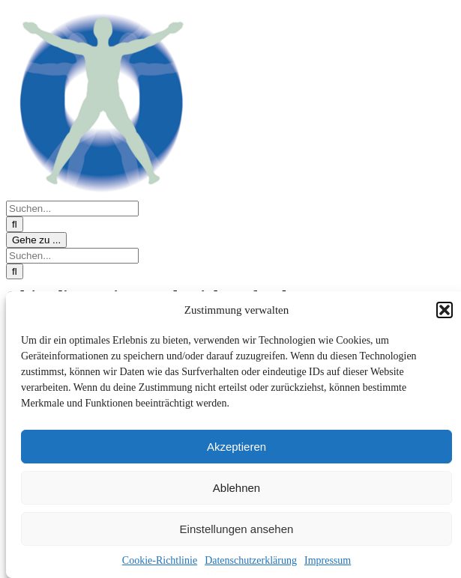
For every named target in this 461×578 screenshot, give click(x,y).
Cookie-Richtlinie (159, 560)
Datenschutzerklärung (251, 560)
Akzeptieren (236, 446)
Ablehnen (236, 487)
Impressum (327, 560)
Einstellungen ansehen (237, 529)
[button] (444, 309)
